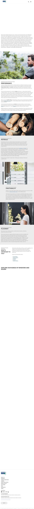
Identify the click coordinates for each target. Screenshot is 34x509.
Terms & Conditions (5, 479)
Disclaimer (3, 484)
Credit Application (4, 482)
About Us (3, 477)
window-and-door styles (13, 191)
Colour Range (15, 256)
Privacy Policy (4, 483)
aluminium (21, 148)
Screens (14, 259)
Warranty (3, 478)
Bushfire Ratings (15, 260)
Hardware (14, 258)
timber (25, 148)
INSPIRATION (3, 487)
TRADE (2, 488)
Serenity (14, 106)
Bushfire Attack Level (7, 100)
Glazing (2, 106)
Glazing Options (15, 257)
